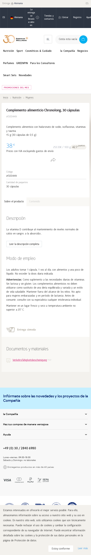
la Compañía (67, 51)
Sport (19, 51)
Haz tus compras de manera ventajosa (45, 424)
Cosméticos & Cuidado (38, 51)
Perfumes (8, 63)
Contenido (34, 201)
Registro (77, 17)
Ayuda (45, 434)
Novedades (25, 75)
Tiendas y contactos (49, 18)
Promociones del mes (16, 88)
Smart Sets (9, 75)
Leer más (83, 548)
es (4, 17)
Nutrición (8, 51)
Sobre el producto (14, 201)
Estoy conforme (61, 549)
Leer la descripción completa (24, 244)
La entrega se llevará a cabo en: (33, 17)
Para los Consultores (42, 63)
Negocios (82, 51)
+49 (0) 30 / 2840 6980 (19, 448)
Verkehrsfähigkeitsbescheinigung (30, 360)
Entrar (65, 17)
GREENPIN (22, 63)
